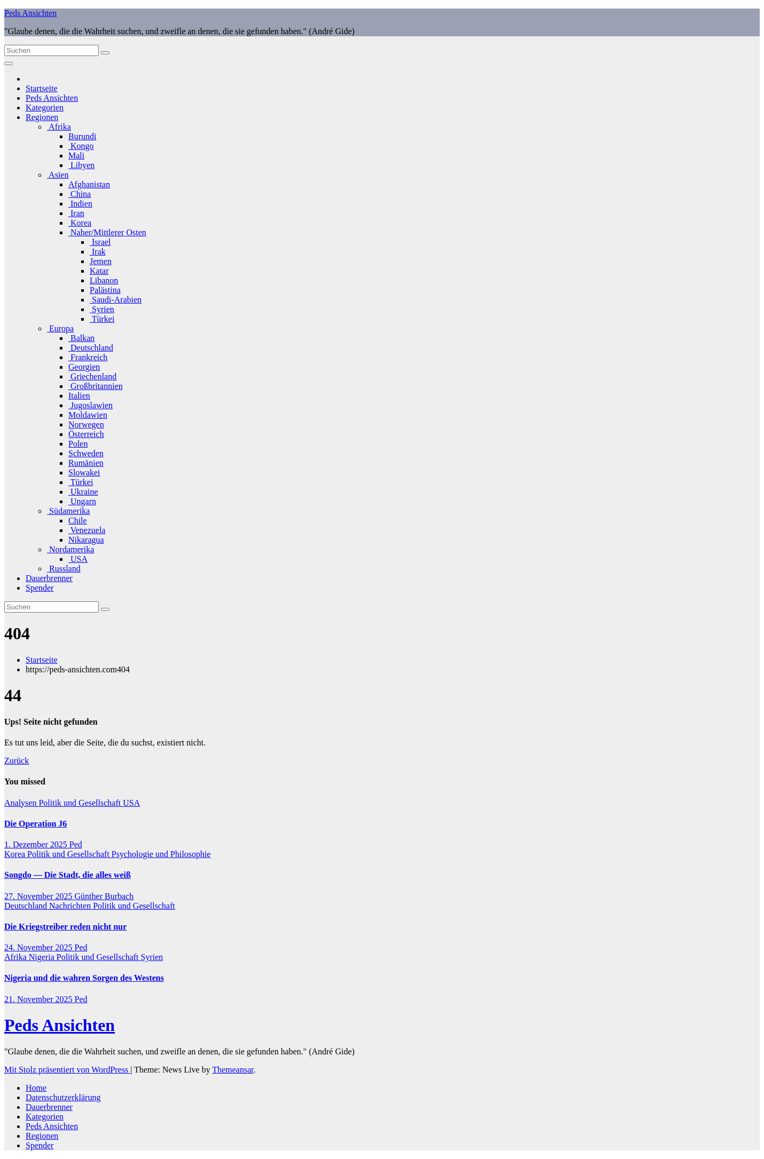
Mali (76, 155)
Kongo (81, 145)
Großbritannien (95, 386)
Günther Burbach (104, 896)
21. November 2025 (39, 999)
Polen (78, 443)
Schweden (86, 453)
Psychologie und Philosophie (161, 854)
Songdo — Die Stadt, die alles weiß (67, 874)
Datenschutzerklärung (63, 1097)
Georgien (84, 366)
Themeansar (232, 1069)
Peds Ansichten (30, 13)
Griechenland (92, 376)
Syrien (102, 309)
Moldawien (87, 414)
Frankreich (87, 357)
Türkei (102, 318)
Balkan (81, 338)
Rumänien (86, 462)
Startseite (42, 88)
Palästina (105, 290)
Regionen (42, 117)
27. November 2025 (39, 896)
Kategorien (45, 107)
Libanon (104, 280)
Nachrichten (71, 905)
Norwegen (86, 424)
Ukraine (83, 491)
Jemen (101, 261)
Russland (64, 568)
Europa (60, 328)
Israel (100, 242)
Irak (98, 251)
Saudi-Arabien (115, 299)
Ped (75, 844)
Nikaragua (86, 539)
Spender (39, 587)
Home (36, 1087)
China (79, 194)
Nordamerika (70, 549)
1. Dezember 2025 (36, 844)
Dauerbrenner (49, 578)
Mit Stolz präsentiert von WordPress (67, 1069)
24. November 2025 (39, 947)
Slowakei (84, 472)
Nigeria (43, 957)
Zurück (16, 760)
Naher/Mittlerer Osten (107, 232)
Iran (76, 213)
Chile (77, 520)
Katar (99, 270)
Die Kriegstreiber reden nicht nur (65, 926)
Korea (79, 222)
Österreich (86, 434)
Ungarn (82, 501)
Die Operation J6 (35, 823)
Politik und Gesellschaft (80, 802)
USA (78, 558)
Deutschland (90, 347)
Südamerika (68, 510)
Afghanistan (89, 184)
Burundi (82, 136)
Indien (80, 203)
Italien (79, 395)
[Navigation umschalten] (8, 63)
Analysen (21, 802)
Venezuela (86, 530)
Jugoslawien (90, 405)
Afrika (59, 126)
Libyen (81, 165)
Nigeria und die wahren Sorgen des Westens (84, 977)
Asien (57, 174)
